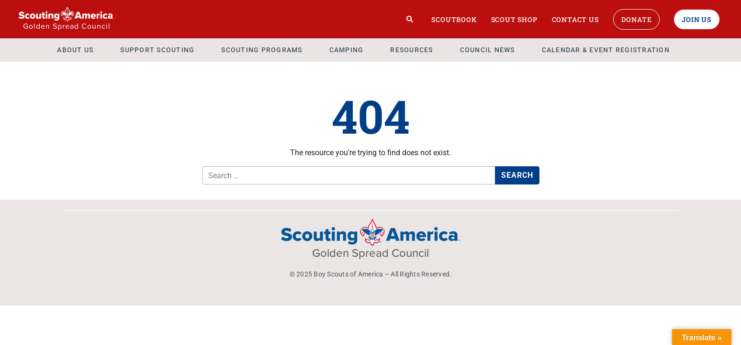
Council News (487, 50)
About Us (75, 50)
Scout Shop (514, 19)
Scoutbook (453, 19)
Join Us (697, 19)
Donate (636, 19)
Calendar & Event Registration (606, 50)
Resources (411, 50)
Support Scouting (157, 50)
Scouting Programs (261, 50)
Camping (346, 50)
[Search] (410, 19)
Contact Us (575, 19)
